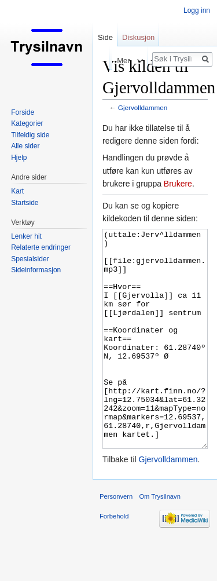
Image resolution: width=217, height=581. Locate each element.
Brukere (178, 183)
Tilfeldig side (30, 135)
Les (101, 60)
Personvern (116, 539)
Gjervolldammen (143, 107)
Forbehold (114, 559)
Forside (22, 112)
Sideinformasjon (36, 270)
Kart (17, 191)
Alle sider (25, 146)
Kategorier (27, 123)
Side (105, 37)
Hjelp (19, 158)
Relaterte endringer (41, 247)
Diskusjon (138, 37)
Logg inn (196, 10)
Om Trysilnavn (160, 539)
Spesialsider (30, 259)
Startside (24, 203)
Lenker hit (26, 236)
